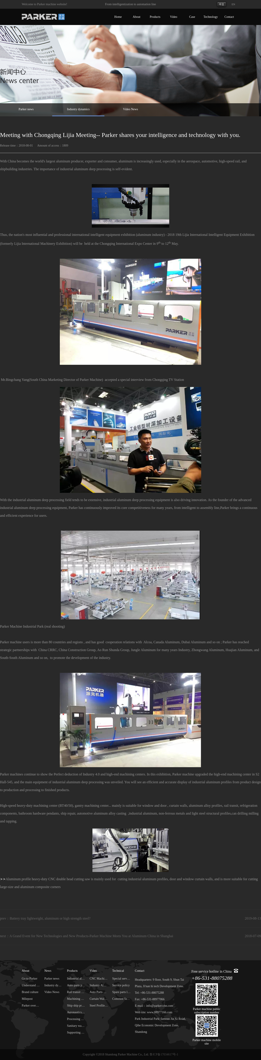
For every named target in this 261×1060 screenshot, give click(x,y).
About (136, 16)
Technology (211, 16)
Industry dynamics (78, 109)
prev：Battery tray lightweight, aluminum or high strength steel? (45, 918)
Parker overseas (31, 1005)
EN (233, 4)
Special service (121, 978)
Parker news (26, 109)
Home (118, 16)
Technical (118, 970)
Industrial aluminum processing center (76, 978)
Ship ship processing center (76, 1005)
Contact (229, 16)
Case (192, 16)
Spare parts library (121, 992)
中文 (221, 4)
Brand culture (30, 992)
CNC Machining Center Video (99, 978)
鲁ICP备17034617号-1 (164, 1054)
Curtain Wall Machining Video (99, 998)
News (47, 970)
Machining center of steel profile (76, 998)
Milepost (27, 998)
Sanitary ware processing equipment (76, 1025)
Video (173, 16)
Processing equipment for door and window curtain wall (76, 1019)
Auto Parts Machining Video (99, 992)
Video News (130, 109)
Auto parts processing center (76, 985)
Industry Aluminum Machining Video (99, 985)
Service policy (121, 985)
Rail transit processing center (76, 992)
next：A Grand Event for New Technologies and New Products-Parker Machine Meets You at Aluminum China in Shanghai (86, 936)
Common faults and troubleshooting (121, 998)
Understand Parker (31, 985)
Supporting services (76, 1032)
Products (155, 16)
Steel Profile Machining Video (99, 1005)
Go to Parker (29, 978)
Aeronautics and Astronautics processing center (76, 1012)
